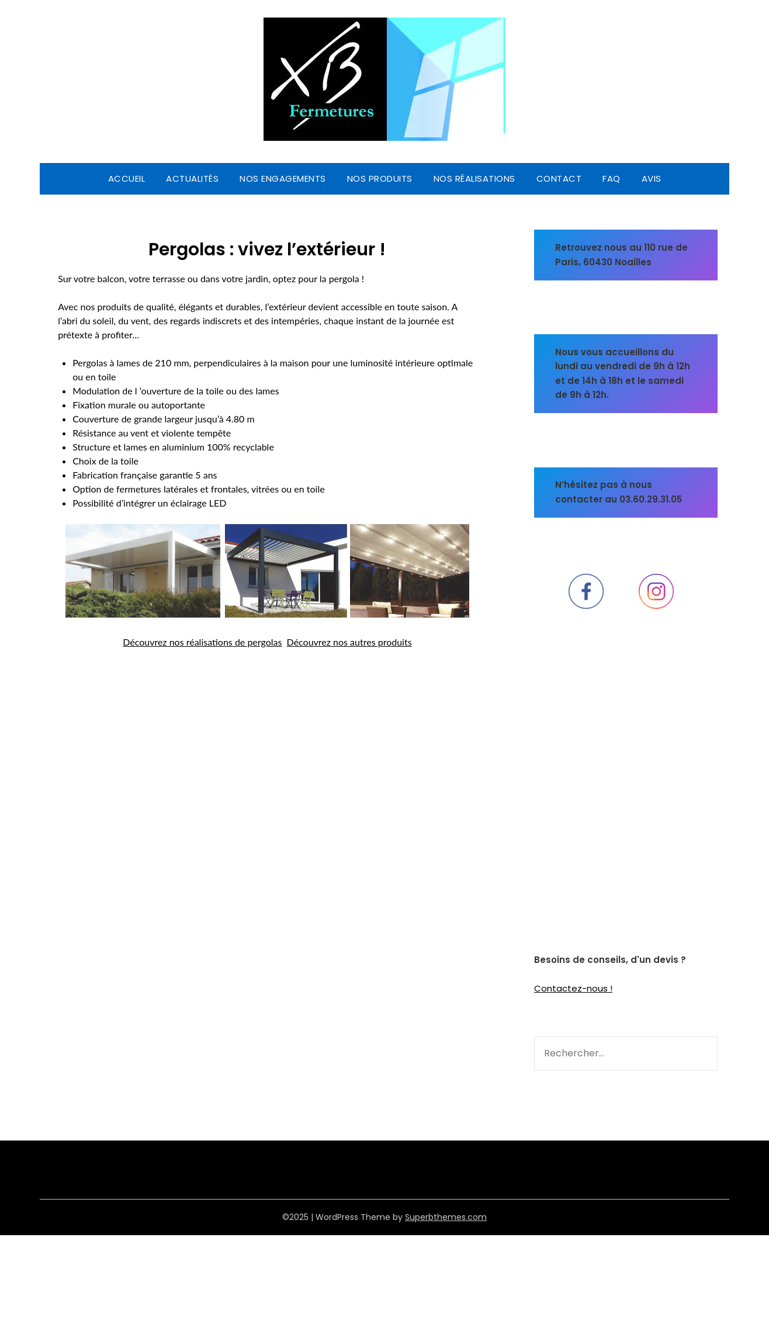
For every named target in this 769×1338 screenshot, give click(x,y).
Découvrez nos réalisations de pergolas (202, 641)
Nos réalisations (474, 178)
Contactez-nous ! (573, 988)
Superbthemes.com (446, 1217)
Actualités (192, 178)
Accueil (127, 178)
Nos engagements (283, 178)
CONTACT (559, 178)
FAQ (611, 178)
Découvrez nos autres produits (349, 641)
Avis (651, 178)
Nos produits (380, 178)
